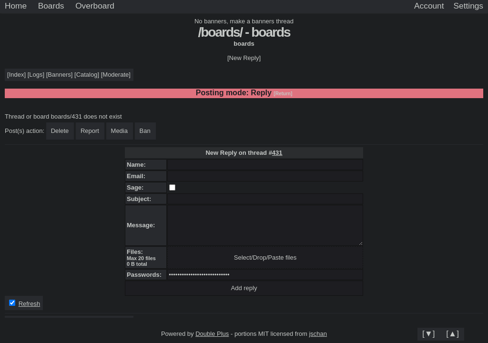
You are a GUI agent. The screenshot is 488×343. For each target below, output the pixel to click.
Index (16, 74)
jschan (318, 333)
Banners (59, 74)
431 (277, 152)
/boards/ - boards (244, 32)
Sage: (137, 187)
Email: (138, 176)
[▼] (428, 333)
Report (90, 130)
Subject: (141, 198)
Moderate (115, 74)
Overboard (94, 5)
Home (16, 5)
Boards (51, 5)
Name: (138, 164)
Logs (35, 74)
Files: (136, 251)
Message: (142, 225)
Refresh (30, 303)
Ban (145, 130)
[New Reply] (244, 57)
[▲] (452, 333)
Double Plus (212, 333)
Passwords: (146, 274)
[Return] (283, 93)
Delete (60, 130)
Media (119, 130)
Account (429, 5)
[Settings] (468, 6)
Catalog (87, 74)
